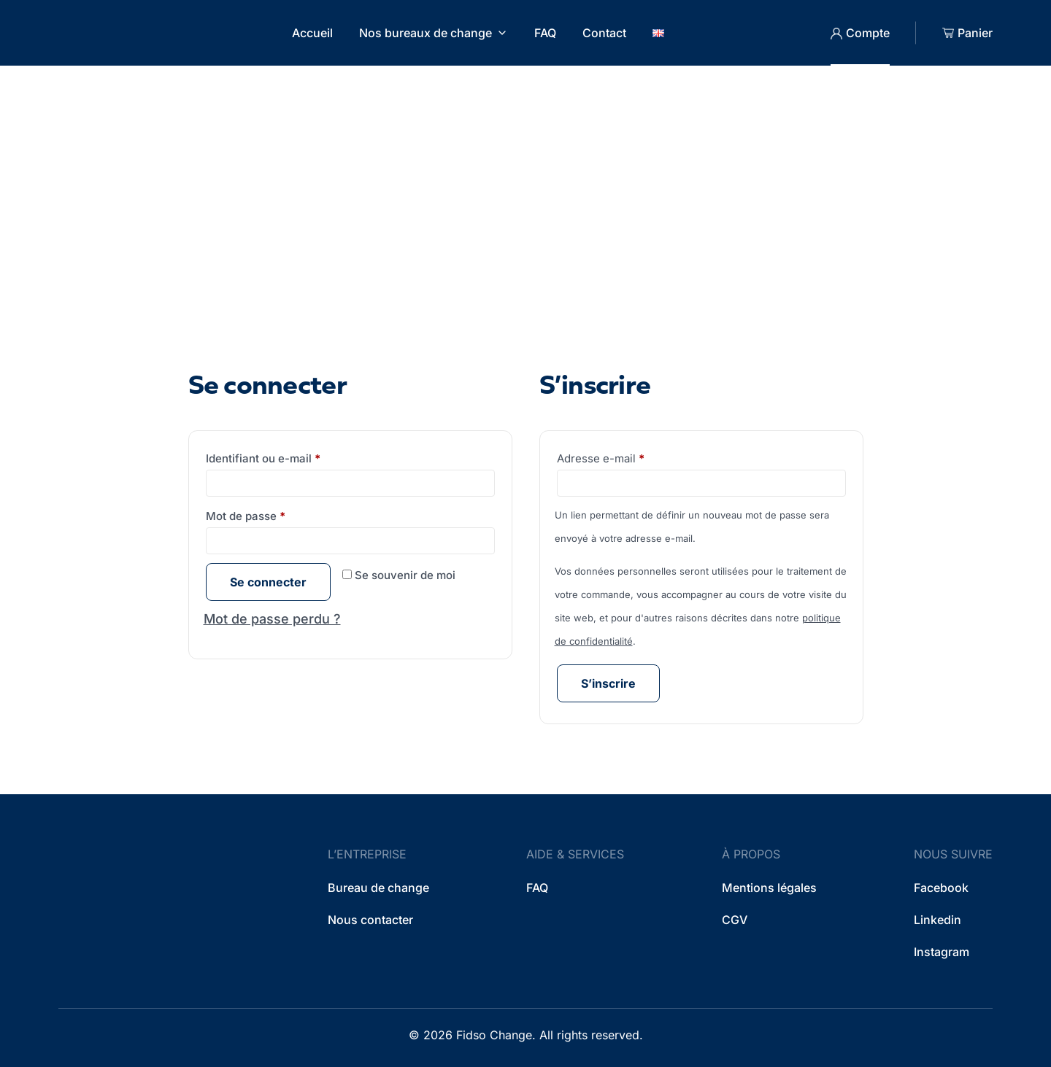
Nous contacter (370, 919)
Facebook (941, 887)
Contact (604, 33)
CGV (734, 919)
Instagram (941, 951)
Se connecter (268, 582)
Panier (975, 33)
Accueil (312, 33)
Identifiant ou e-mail (292, 456)
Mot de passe (274, 514)
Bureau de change (378, 887)
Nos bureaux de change (425, 33)
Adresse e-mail (629, 456)
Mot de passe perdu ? (272, 618)
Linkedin (937, 919)
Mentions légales (769, 887)
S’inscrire (608, 683)
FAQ (545, 33)
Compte (868, 33)
